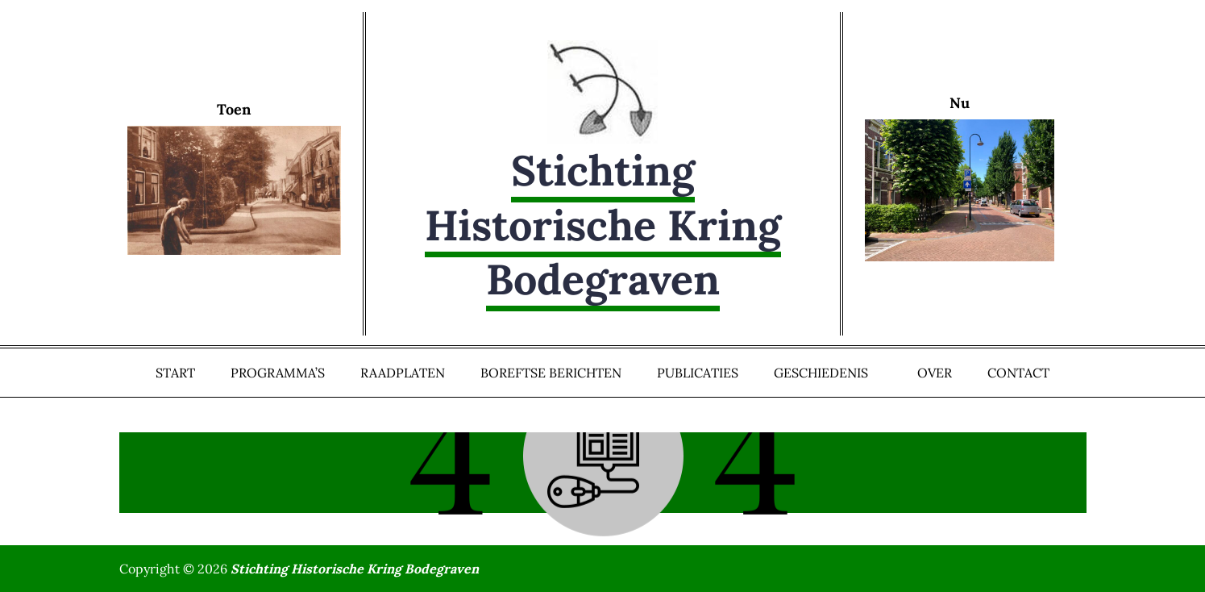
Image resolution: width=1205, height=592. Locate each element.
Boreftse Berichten (550, 373)
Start (175, 373)
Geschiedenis (828, 373)
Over (934, 373)
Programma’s (278, 373)
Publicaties (697, 373)
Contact (1018, 373)
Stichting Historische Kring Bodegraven (603, 225)
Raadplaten (402, 373)
